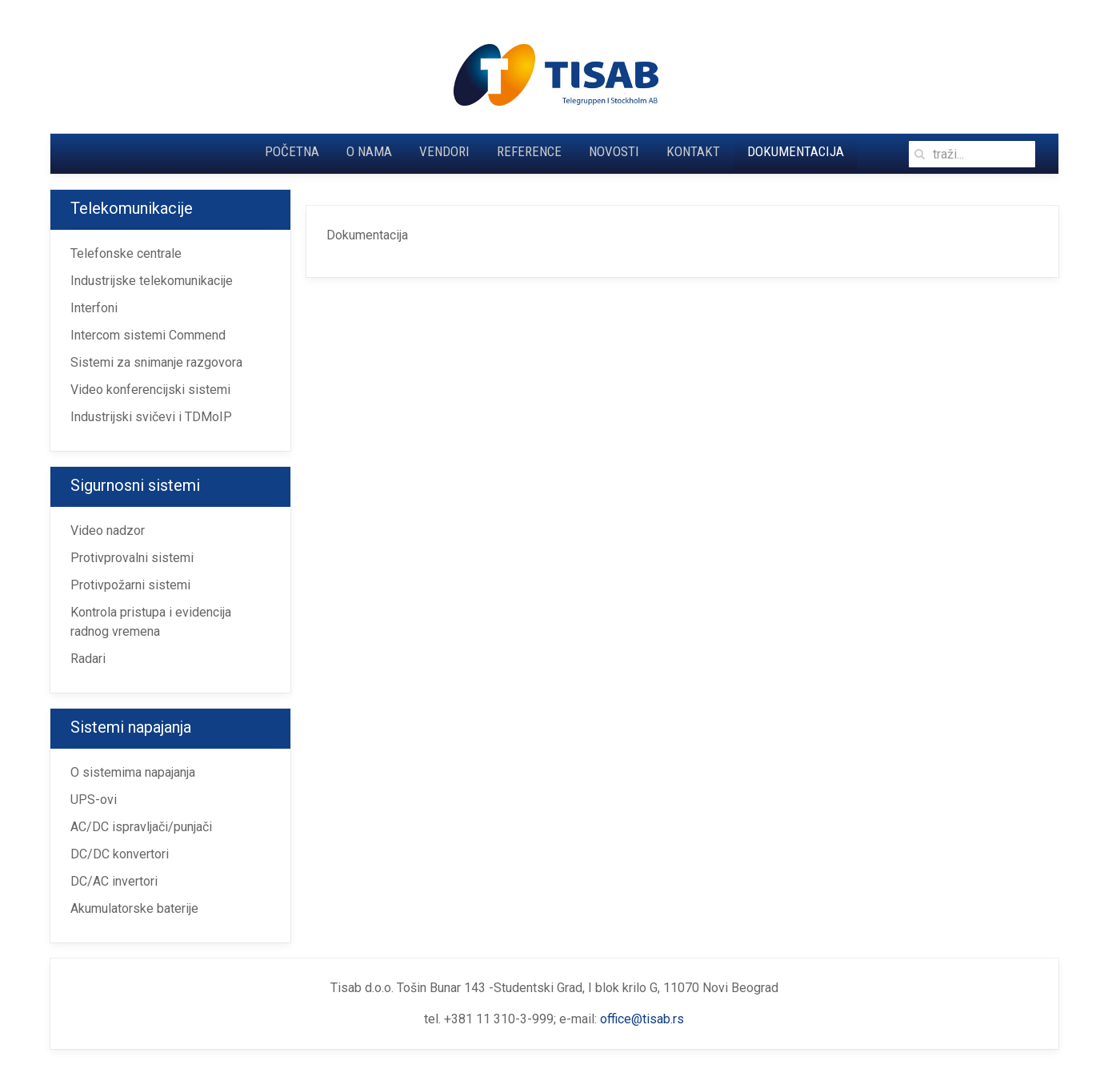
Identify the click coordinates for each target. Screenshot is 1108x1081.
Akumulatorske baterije (134, 908)
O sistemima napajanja (132, 772)
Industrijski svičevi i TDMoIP (151, 416)
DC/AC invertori (114, 881)
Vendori (444, 151)
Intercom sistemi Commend (148, 335)
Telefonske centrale (126, 253)
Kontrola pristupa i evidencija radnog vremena (150, 622)
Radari (88, 658)
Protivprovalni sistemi (132, 557)
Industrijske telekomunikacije (151, 280)
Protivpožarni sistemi (130, 585)
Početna (292, 151)
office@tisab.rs (642, 1019)
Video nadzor (107, 530)
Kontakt (693, 151)
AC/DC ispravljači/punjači (141, 826)
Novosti (614, 151)
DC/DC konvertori (119, 854)
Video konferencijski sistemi (150, 389)
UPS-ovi (93, 799)
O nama (369, 151)
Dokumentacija (795, 151)
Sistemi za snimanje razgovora (156, 362)
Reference (529, 151)
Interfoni (94, 307)
